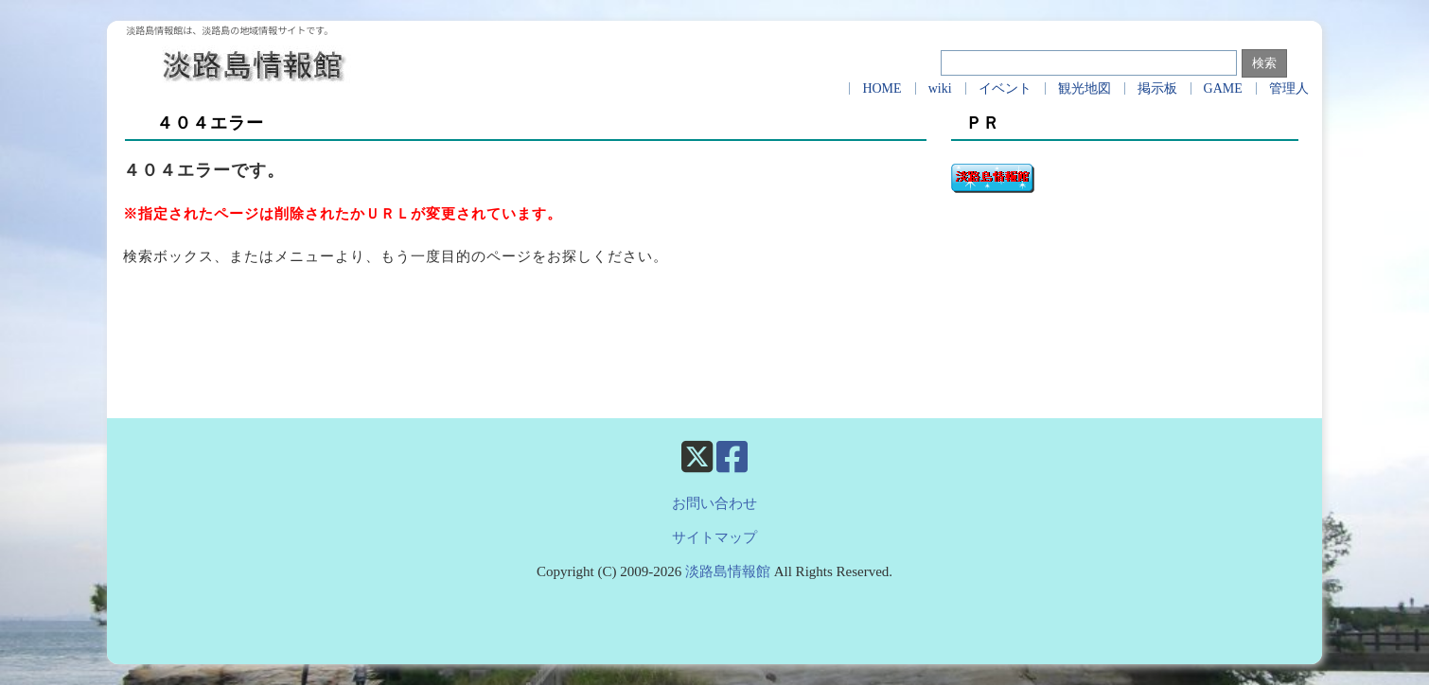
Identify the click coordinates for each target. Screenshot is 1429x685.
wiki (940, 88)
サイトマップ (714, 537)
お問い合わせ (714, 503)
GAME (1223, 88)
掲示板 (1157, 88)
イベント (1005, 88)
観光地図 (1084, 88)
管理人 (1289, 88)
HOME (881, 88)
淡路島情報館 (727, 571)
